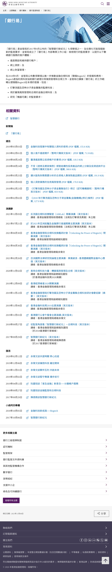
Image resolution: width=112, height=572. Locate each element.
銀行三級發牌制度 (12, 440)
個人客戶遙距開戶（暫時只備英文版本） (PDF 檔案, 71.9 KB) (62, 153)
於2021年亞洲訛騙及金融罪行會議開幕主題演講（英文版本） (62, 223)
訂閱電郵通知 (10, 534)
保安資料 (102, 552)
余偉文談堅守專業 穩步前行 (45, 377)
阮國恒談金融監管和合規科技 (46, 390)
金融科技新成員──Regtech (44, 411)
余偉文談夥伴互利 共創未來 (45, 370)
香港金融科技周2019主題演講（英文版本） (53, 305)
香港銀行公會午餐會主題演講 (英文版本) (51, 315)
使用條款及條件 (21, 556)
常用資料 (7, 546)
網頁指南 (7, 556)
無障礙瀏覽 (19, 552)
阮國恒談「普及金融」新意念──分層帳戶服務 (54, 383)
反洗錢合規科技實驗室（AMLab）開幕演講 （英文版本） (60, 214)
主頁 (4, 11)
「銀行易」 (47, 11)
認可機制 (7, 447)
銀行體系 (22, 11)
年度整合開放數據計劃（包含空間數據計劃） (47, 552)
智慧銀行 (15, 118)
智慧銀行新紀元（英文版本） (46, 337)
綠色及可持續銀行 (12, 491)
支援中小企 (9, 485)
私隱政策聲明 (89, 552)
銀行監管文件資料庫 (13, 459)
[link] (102, 3)
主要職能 (12, 11)
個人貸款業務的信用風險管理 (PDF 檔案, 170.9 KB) (57, 182)
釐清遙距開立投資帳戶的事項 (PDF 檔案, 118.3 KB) (57, 159)
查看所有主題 (11, 500)
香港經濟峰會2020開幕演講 (45, 283)
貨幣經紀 (7, 479)
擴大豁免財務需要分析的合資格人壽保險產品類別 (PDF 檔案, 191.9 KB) (67, 175)
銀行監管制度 (34, 11)
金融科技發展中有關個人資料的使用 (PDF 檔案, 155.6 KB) (60, 146)
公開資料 (7, 552)
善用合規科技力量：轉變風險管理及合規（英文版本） (59, 271)
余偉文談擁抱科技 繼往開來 (45, 363)
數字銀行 (7, 472)
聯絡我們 (7, 528)
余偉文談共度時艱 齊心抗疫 (45, 356)
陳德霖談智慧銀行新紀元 (43, 397)
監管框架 (7, 453)
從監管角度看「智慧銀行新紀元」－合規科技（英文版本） (61, 324)
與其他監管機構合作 (13, 466)
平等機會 (75, 552)
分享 (101, 513)
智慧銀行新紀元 (39, 417)
